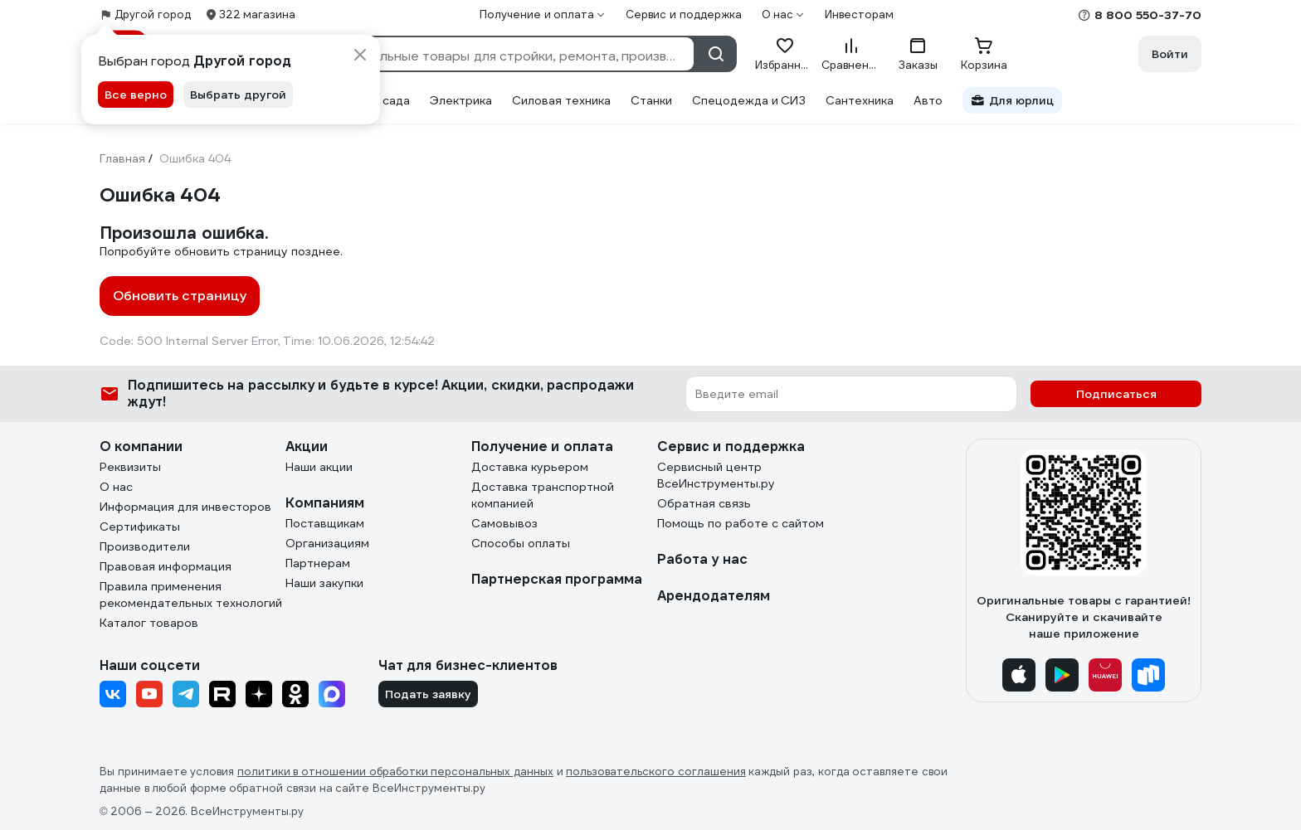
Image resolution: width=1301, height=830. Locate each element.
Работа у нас (702, 559)
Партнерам (317, 563)
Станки (651, 100)
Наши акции (319, 466)
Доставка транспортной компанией (542, 495)
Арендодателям (713, 595)
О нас (116, 486)
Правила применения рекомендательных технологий (191, 594)
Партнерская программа (556, 579)
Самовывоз (504, 523)
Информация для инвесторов (185, 506)
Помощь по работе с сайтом (740, 523)
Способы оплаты (520, 543)
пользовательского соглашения (656, 771)
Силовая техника (561, 100)
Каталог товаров (149, 622)
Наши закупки (324, 582)
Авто (928, 100)
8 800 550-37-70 (1147, 14)
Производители (145, 546)
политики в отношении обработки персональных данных (395, 771)
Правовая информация (165, 566)
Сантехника (860, 100)
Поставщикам (324, 523)
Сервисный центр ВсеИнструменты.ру (716, 475)
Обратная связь (704, 503)
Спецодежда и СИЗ (749, 100)
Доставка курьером (529, 466)
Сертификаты (140, 526)
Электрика (461, 100)
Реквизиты (130, 466)
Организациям (327, 543)
